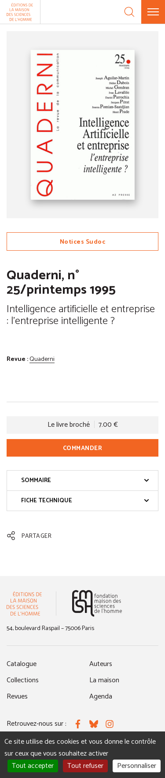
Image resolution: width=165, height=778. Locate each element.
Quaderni (42, 359)
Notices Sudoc (83, 242)
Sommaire (85, 480)
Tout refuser (85, 766)
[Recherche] (129, 12)
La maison (104, 680)
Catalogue (22, 664)
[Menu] (153, 12)
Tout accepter (33, 766)
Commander (83, 448)
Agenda (100, 696)
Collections (23, 680)
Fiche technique (85, 501)
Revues (17, 696)
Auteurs (100, 664)
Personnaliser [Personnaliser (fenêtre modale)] (136, 766)
